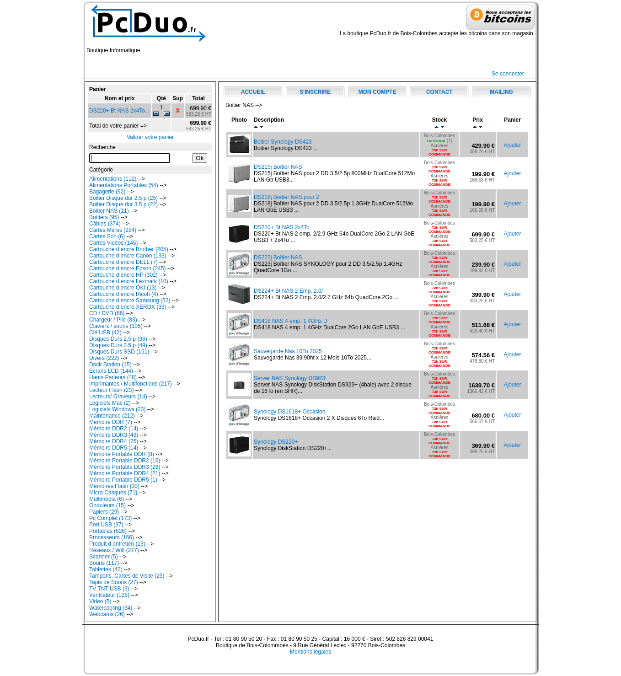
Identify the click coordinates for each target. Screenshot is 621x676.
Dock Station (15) (110, 364)
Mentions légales (310, 652)
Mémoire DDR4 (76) (113, 441)
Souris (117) (104, 563)
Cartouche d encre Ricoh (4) (123, 294)
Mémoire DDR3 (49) (113, 435)
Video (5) (100, 601)
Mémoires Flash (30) (114, 486)
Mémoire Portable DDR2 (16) (124, 460)
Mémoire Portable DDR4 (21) (124, 473)
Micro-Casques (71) (113, 492)
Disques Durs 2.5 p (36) (118, 339)
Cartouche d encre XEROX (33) (127, 307)
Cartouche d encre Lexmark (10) (128, 281)
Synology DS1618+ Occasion (289, 411)
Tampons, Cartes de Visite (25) (127, 576)
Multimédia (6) (106, 499)
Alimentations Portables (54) (123, 185)
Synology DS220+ (276, 442)
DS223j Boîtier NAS (278, 257)
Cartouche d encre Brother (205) (128, 249)
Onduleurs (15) (107, 505)
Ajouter (512, 145)
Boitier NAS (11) (109, 211)
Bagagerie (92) (107, 191)
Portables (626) (108, 531)
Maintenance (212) (112, 416)
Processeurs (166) (111, 537)
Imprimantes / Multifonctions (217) (130, 384)
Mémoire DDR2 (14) (113, 428)
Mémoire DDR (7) (110, 422)
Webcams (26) (107, 614)
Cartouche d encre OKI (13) (122, 287)
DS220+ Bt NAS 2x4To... (119, 110)
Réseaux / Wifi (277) (114, 550)
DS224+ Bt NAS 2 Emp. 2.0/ (288, 291)
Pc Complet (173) (110, 518)
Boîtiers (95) (104, 217)
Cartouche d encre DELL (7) (123, 262)
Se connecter (508, 73)
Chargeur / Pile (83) (113, 320)
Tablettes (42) (106, 569)
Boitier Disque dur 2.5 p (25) (123, 198)
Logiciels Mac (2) (110, 403)
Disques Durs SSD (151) (119, 352)
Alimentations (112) (112, 179)
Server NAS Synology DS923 (289, 378)
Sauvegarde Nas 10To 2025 (288, 351)
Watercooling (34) (110, 608)
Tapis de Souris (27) (113, 582)
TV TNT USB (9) (109, 588)
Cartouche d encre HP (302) (123, 275)
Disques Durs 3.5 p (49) (118, 345)
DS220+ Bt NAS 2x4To (282, 227)
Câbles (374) (105, 223)
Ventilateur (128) (109, 595)
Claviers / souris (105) (116, 326)
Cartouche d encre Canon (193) (127, 255)
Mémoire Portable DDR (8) (121, 454)
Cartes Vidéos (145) (113, 243)
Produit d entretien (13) (117, 544)
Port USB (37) (106, 524)
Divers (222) (104, 358)
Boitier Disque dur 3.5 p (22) (123, 204)
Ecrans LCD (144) (111, 371)
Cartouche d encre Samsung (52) (129, 300)
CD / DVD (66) (106, 313)
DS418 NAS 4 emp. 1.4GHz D (290, 321)
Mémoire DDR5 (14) (113, 448)
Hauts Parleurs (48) (113, 377)
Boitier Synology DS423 (283, 142)
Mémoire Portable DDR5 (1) (123, 480)
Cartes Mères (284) (112, 230)
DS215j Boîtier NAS (278, 167)
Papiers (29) (104, 512)
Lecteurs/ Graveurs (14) (118, 396)
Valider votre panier (150, 137)
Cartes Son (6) (107, 236)
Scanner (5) (103, 556)
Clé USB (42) (105, 332)
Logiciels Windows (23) (117, 409)
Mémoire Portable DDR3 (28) (124, 467)
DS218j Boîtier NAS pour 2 (286, 197)
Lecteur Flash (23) (111, 390)
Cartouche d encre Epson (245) (127, 268)
